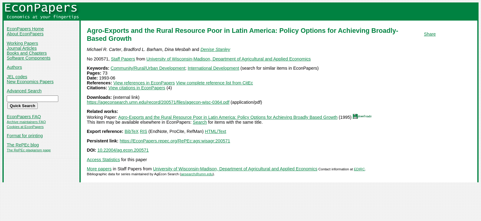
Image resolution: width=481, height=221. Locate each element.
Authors (14, 67)
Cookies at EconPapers (25, 127)
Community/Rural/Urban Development (148, 68)
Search (200, 122)
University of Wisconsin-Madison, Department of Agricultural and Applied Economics (228, 58)
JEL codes (17, 76)
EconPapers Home (25, 28)
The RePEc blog (23, 144)
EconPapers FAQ (24, 116)
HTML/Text (215, 131)
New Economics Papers (30, 81)
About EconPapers (25, 33)
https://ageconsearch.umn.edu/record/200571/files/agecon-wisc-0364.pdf (158, 102)
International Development (213, 68)
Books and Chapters (27, 53)
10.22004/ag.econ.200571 (122, 150)
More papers (99, 168)
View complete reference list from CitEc (214, 82)
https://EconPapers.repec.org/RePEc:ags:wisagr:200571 (175, 140)
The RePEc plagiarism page (29, 150)
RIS (143, 131)
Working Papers (22, 43)
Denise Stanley (215, 49)
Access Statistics (103, 159)
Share (430, 34)
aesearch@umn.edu (197, 174)
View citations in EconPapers (136, 87)
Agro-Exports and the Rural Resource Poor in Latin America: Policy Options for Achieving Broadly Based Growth (227, 117)
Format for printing (25, 135)
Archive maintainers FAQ (26, 122)
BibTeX (132, 131)
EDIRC (359, 169)
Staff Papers (123, 58)
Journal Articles (22, 48)
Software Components (28, 58)
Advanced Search (24, 90)
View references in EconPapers (144, 82)
